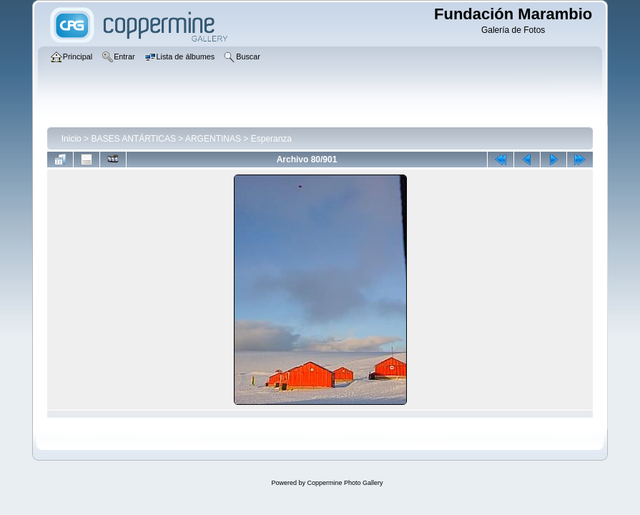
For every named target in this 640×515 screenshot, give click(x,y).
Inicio (71, 139)
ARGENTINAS (213, 139)
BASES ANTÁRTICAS (133, 139)
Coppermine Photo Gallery (345, 482)
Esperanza (271, 139)
